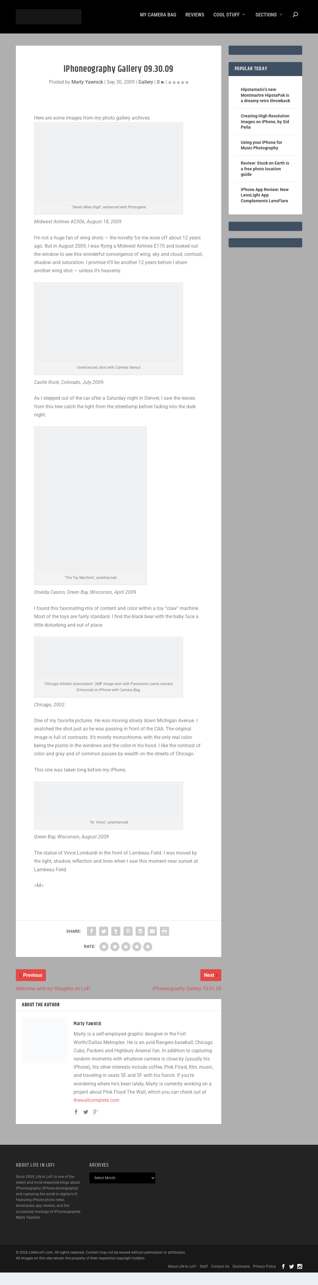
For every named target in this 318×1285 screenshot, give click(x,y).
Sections (266, 19)
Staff (204, 1270)
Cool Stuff (226, 19)
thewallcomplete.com (96, 1104)
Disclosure (241, 1270)
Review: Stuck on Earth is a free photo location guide (265, 173)
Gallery (145, 86)
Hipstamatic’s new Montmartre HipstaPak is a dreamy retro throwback (265, 99)
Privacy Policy (264, 1270)
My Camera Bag (158, 19)
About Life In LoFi (182, 1270)
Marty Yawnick (87, 86)
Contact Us (220, 1270)
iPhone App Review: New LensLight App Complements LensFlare (265, 199)
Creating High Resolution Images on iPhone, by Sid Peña (265, 126)
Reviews (194, 19)
